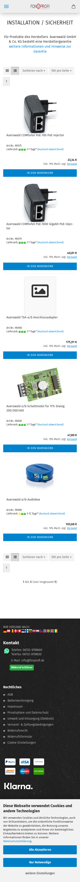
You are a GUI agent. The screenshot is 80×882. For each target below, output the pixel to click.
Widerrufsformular (19, 736)
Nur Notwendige (40, 862)
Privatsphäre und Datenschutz (27, 712)
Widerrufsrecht (17, 730)
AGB (10, 694)
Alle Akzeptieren (40, 850)
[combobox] (34, 71)
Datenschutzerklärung (17, 841)
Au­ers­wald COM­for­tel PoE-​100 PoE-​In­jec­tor (35, 135)
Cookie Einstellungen (21, 742)
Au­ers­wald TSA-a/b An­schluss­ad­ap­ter (32, 317)
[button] (7, 71)
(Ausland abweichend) (50, 149)
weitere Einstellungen (40, 873)
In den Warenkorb (40, 172)
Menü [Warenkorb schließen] (6, 6)
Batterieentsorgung (20, 700)
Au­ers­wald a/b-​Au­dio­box (23, 499)
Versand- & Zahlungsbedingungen (30, 724)
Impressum (15, 706)
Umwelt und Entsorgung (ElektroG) (30, 718)
